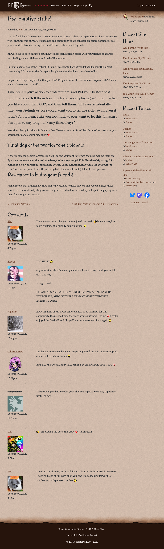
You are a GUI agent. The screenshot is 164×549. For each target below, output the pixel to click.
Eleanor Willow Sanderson (137, 182)
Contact (93, 535)
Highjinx (12, 311)
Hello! (126, 114)
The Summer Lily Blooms (137, 58)
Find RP (66, 5)
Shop (84, 5)
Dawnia (129, 122)
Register (150, 5)
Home (61, 529)
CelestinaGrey (15, 351)
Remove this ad (139, 202)
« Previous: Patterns (19, 203)
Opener (127, 128)
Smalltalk (129, 160)
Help (76, 5)
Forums (55, 5)
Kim (21, 29)
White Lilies (137, 16)
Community (42, 5)
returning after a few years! (138, 142)
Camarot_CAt (131, 164)
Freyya (11, 261)
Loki (10, 431)
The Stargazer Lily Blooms (137, 83)
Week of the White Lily (135, 47)
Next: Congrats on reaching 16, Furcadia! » (95, 203)
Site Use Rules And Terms (77, 535)
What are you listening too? (138, 156)
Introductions (131, 118)
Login (140, 5)
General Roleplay (132, 178)
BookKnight (130, 185)
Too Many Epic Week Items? (138, 93)
